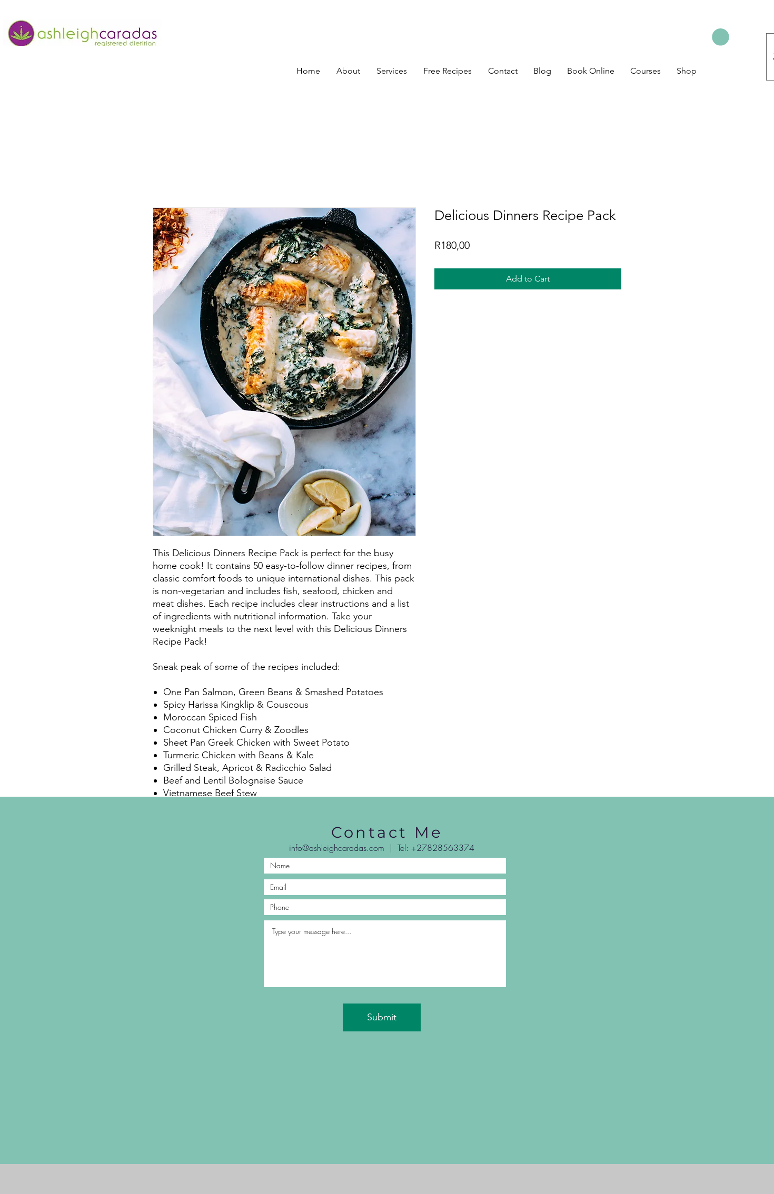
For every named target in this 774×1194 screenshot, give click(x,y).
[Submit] (382, 1017)
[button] (720, 37)
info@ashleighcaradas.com (336, 848)
